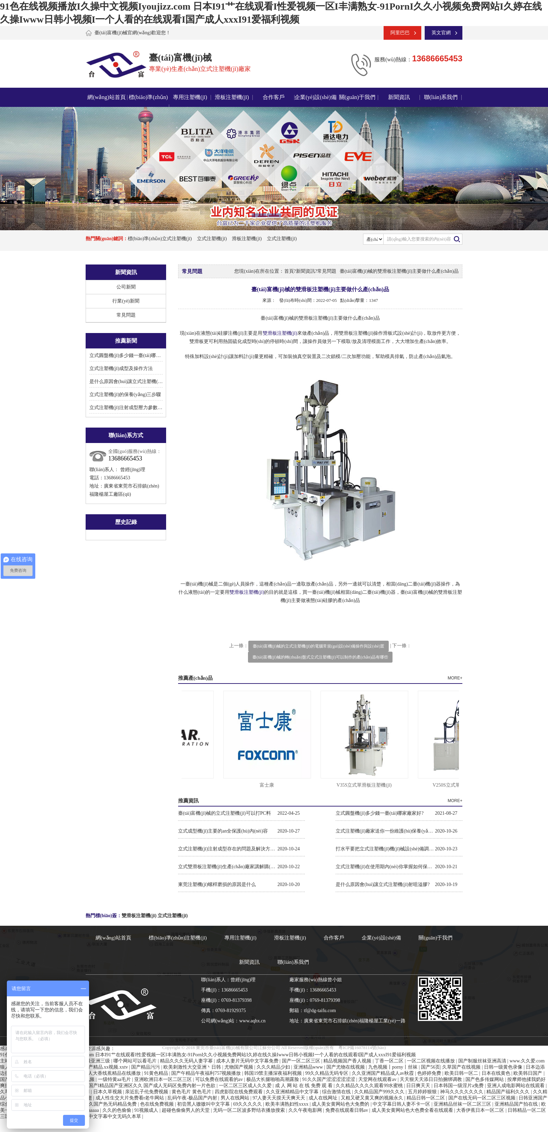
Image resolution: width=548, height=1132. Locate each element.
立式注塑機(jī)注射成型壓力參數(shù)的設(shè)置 (140, 407)
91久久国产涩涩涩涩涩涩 (329, 1079)
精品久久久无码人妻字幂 (187, 1060)
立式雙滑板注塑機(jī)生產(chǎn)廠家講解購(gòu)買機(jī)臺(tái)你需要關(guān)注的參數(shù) (227, 866)
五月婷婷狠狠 (423, 1091)
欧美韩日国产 (528, 1073)
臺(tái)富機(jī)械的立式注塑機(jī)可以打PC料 (224, 813)
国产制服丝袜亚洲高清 (483, 1060)
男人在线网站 (236, 1097)
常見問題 (126, 315)
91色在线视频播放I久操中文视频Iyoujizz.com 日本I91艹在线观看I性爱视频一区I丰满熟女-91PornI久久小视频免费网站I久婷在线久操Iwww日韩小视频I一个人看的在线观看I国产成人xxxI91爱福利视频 (208, 1054)
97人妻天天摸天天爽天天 (279, 1097)
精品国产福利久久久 (508, 1091)
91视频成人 (147, 1110)
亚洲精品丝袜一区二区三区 (463, 1104)
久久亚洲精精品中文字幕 (293, 1091)
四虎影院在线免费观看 (239, 1091)
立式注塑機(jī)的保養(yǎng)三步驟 (125, 394)
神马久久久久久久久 (462, 1091)
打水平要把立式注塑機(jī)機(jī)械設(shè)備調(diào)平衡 (385, 848)
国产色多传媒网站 (485, 1079)
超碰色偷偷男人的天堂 (186, 1110)
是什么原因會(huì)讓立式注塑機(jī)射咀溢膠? (136, 381)
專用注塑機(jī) (190, 97)
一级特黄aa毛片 (115, 1079)
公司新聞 (126, 287)
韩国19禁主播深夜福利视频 (273, 1073)
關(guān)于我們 (357, 97)
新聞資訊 (399, 97)
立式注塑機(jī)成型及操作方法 (121, 368)
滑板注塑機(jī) (232, 97)
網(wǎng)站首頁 (106, 97)
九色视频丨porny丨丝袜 (393, 1067)
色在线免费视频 (157, 1104)
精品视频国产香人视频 (348, 1060)
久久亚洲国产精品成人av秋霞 (383, 1073)
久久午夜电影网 (305, 1110)
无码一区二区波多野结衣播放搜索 (249, 1110)
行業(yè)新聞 (125, 301)
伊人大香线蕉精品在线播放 (112, 1073)
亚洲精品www (309, 1067)
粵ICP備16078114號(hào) (362, 1047)
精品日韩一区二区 (426, 1097)
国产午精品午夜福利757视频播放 (206, 1073)
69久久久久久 (248, 1104)
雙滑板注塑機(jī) (280, 333)
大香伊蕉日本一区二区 (481, 1110)
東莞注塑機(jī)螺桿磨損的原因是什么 (217, 884)
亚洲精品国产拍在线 (517, 1104)
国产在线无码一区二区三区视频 (482, 1097)
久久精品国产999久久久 (380, 1091)
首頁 (289, 271)
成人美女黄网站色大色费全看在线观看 (413, 1110)
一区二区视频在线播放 (431, 1060)
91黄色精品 (157, 1073)
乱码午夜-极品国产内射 (192, 1097)
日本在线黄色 (497, 1073)
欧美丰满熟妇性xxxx (287, 1104)
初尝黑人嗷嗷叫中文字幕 (204, 1104)
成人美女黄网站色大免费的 (341, 1104)
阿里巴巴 (400, 32)
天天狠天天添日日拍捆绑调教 (431, 1079)
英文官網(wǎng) (438, 35)
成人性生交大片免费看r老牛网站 (130, 1097)
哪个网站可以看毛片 (135, 1060)
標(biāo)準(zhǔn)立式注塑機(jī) (160, 238)
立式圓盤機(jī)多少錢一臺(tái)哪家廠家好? (133, 355)
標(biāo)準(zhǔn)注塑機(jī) (178, 937)
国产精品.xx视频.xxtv (106, 1067)
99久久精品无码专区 (327, 1073)
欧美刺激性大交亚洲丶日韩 (192, 1067)
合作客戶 (274, 97)
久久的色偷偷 (117, 1110)
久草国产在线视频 (462, 1067)
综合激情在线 (337, 1091)
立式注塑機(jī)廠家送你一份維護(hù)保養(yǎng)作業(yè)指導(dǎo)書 (385, 831)
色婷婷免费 (430, 1073)
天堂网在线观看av (378, 1079)
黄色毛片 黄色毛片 (192, 1091)
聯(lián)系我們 (441, 97)
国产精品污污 (146, 1067)
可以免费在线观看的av (219, 1079)
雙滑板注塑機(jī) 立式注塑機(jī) (155, 915)
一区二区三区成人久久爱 (246, 1085)
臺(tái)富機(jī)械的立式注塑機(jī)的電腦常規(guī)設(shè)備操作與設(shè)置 (319, 646)
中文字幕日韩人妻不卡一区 (402, 1104)
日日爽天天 (419, 1085)
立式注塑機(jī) (212, 238)
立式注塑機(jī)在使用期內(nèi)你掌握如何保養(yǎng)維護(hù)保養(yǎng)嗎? (385, 866)
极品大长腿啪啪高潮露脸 (273, 1079)
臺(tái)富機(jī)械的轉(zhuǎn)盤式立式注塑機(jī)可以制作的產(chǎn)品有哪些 (320, 657)
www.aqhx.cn (252, 1020)
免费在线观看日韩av (347, 1110)
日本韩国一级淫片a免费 (459, 1085)
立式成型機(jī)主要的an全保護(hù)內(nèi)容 (223, 831)
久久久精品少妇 (274, 1067)
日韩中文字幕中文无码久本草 (110, 1116)
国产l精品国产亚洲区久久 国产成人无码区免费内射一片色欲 (152, 1085)
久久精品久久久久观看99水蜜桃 (370, 1085)
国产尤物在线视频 (346, 1067)
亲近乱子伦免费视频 (147, 1091)
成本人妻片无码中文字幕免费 (248, 1060)
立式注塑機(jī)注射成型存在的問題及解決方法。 (227, 848)
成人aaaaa (89, 1110)
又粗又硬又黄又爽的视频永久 (372, 1097)
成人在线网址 (324, 1097)
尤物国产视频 (239, 1067)
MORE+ (455, 678)
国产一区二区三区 (302, 1060)
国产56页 (430, 1067)
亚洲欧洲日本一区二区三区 (163, 1079)
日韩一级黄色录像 (504, 1067)
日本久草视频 (108, 1091)
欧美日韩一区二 (462, 1073)
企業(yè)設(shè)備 (315, 97)
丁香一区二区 (390, 1060)
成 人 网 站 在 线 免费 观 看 (304, 1085)
